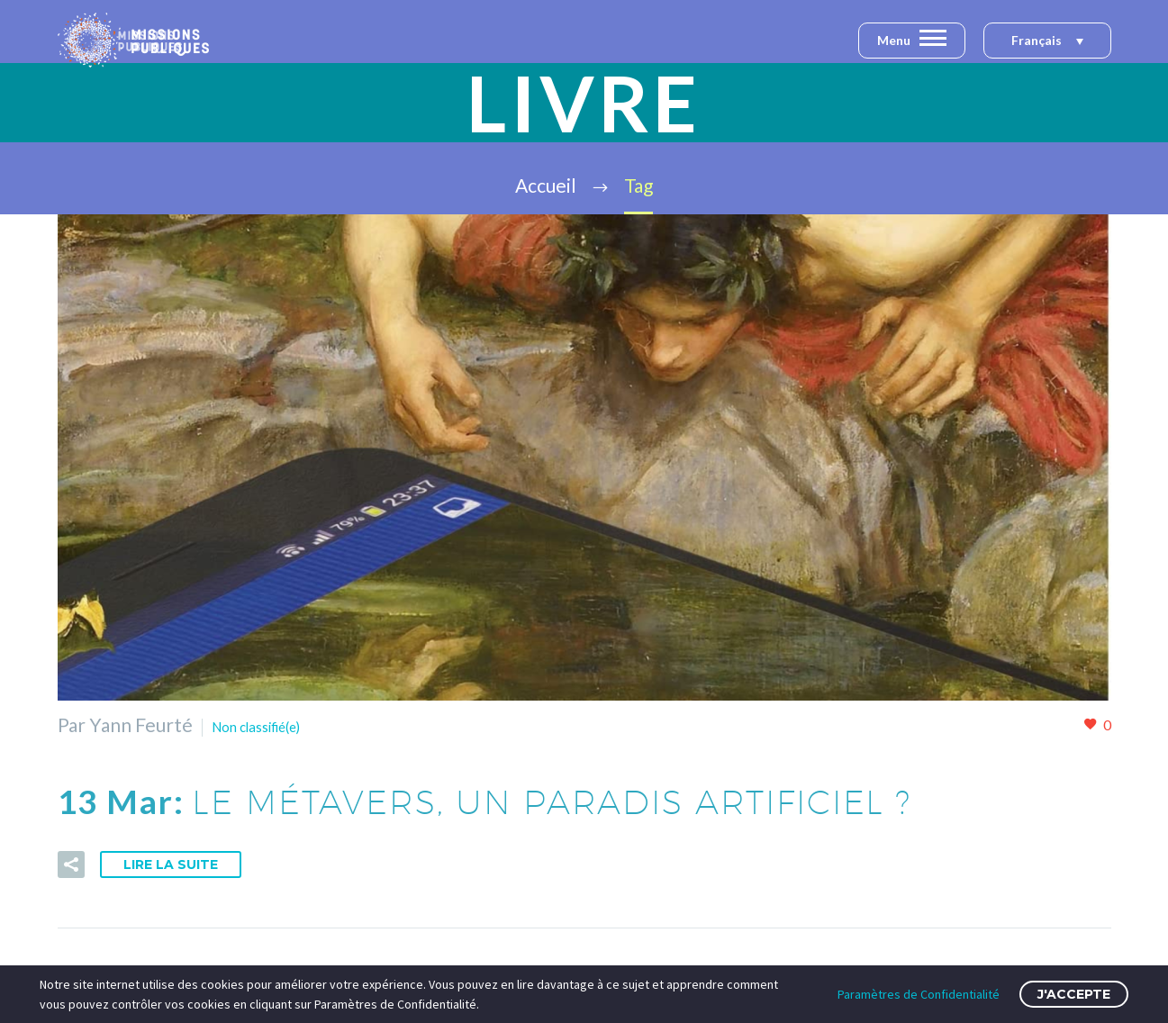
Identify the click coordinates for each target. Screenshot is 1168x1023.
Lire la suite (170, 864)
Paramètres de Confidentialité (919, 994)
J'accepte (1073, 994)
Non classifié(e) (275, 724)
